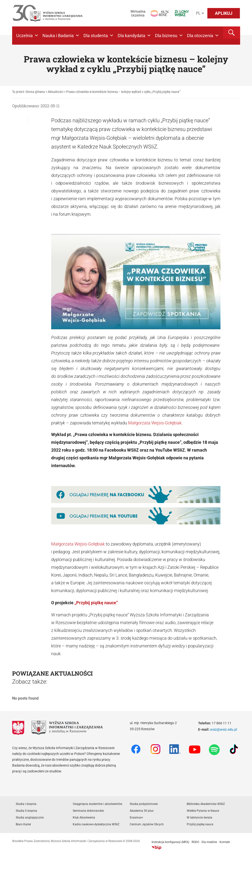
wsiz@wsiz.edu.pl (223, 729)
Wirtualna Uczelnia (138, 13)
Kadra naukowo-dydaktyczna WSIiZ (96, 824)
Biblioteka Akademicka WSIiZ (206, 804)
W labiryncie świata (199, 817)
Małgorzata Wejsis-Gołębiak (78, 543)
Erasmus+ (136, 817)
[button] (232, 32)
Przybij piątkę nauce (200, 824)
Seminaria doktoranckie (88, 810)
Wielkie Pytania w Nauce (203, 810)
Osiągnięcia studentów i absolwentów (97, 804)
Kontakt (224, 842)
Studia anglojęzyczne (30, 817)
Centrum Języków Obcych (147, 824)
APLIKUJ (223, 13)
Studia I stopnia (26, 804)
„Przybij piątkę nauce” (96, 602)
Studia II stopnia (26, 810)
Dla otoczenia (203, 35)
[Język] (200, 13)
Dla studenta (98, 35)
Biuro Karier (23, 824)
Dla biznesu (169, 35)
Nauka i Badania (61, 35)
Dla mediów (209, 842)
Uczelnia (27, 35)
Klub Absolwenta (84, 817)
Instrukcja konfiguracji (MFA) (170, 842)
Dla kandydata (134, 35)
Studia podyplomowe (144, 804)
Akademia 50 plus (142, 810)
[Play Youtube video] (135, 281)
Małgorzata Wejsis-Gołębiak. (155, 422)
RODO (195, 842)
